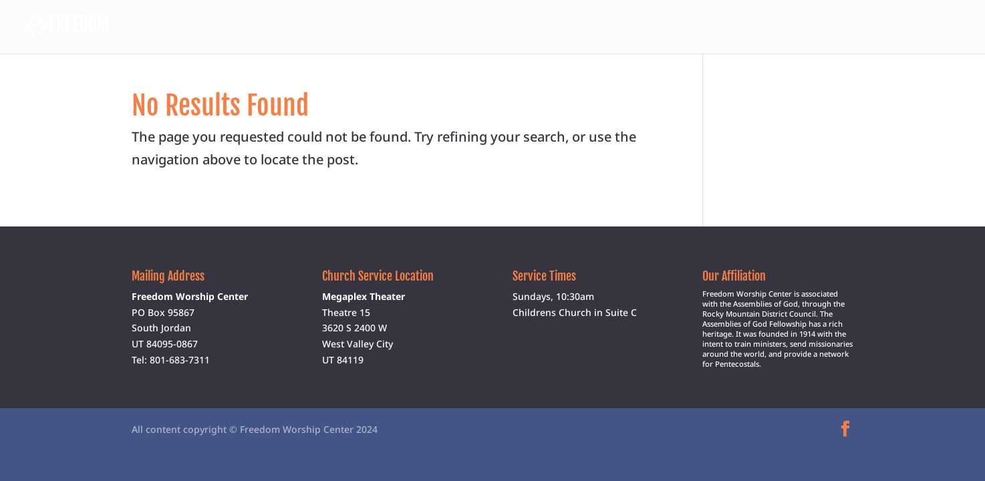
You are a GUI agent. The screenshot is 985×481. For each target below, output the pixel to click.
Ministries (714, 27)
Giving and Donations (818, 27)
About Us (638, 27)
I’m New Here (554, 27)
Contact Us (924, 27)
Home (490, 27)
